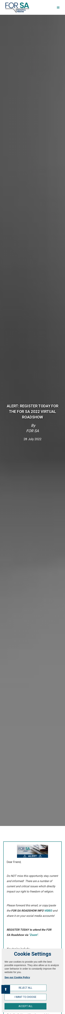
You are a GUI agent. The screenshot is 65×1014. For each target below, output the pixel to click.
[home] (16, 7)
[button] (58, 7)
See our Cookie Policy (17, 977)
